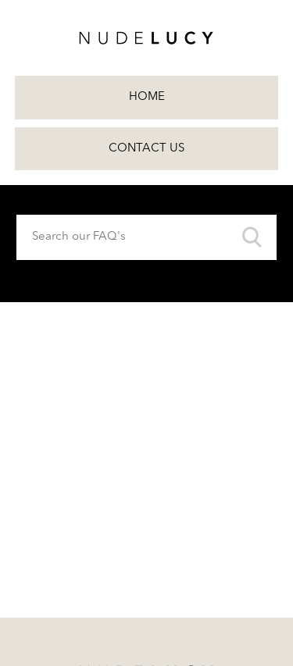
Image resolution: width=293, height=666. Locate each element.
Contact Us (146, 149)
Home (147, 97)
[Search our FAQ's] (146, 237)
